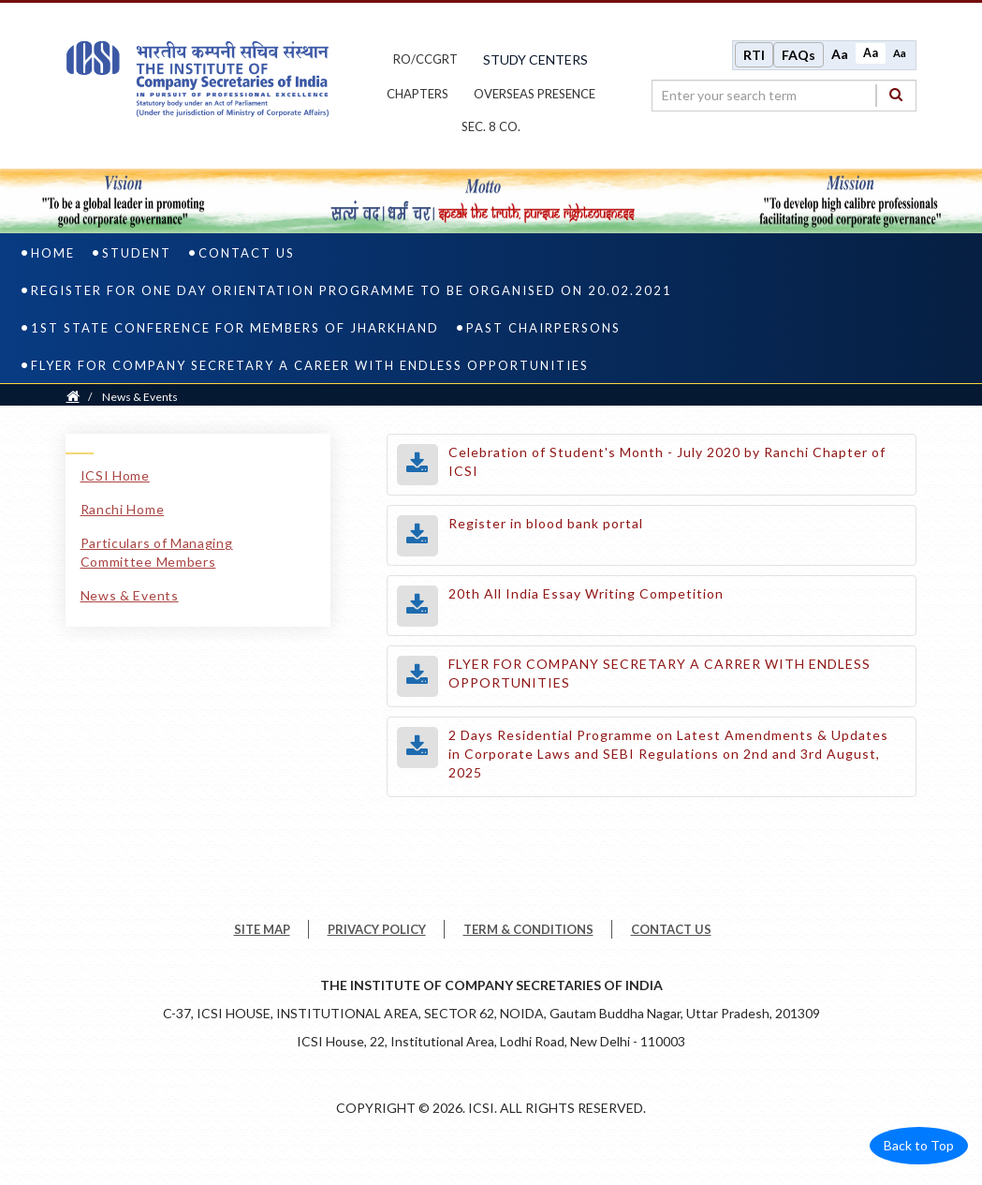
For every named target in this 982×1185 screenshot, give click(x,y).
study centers (535, 59)
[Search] (895, 95)
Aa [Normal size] (870, 53)
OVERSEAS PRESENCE (534, 93)
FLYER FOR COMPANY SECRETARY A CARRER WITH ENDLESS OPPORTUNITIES (659, 674)
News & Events (140, 398)
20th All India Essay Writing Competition (586, 594)
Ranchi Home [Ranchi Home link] (123, 510)
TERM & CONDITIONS (528, 930)
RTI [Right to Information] (754, 55)
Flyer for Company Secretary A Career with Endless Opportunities (310, 366)
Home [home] (53, 253)
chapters (417, 93)
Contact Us (246, 253)
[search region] (784, 95)
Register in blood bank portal (545, 524)
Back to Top (919, 1146)
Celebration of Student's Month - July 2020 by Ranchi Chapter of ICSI (667, 462)
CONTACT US (671, 930)
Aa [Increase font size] (839, 54)
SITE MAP (262, 930)
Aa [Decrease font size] (899, 53)
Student (136, 253)
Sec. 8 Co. (491, 127)
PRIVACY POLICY (377, 930)
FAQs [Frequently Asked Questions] (798, 55)
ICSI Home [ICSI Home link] (115, 476)
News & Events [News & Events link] (130, 596)
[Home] (73, 398)
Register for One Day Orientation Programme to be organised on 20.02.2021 (351, 291)
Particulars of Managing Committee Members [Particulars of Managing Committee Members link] (157, 553)
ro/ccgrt (425, 59)
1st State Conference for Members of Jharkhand (235, 328)
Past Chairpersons (543, 328)
